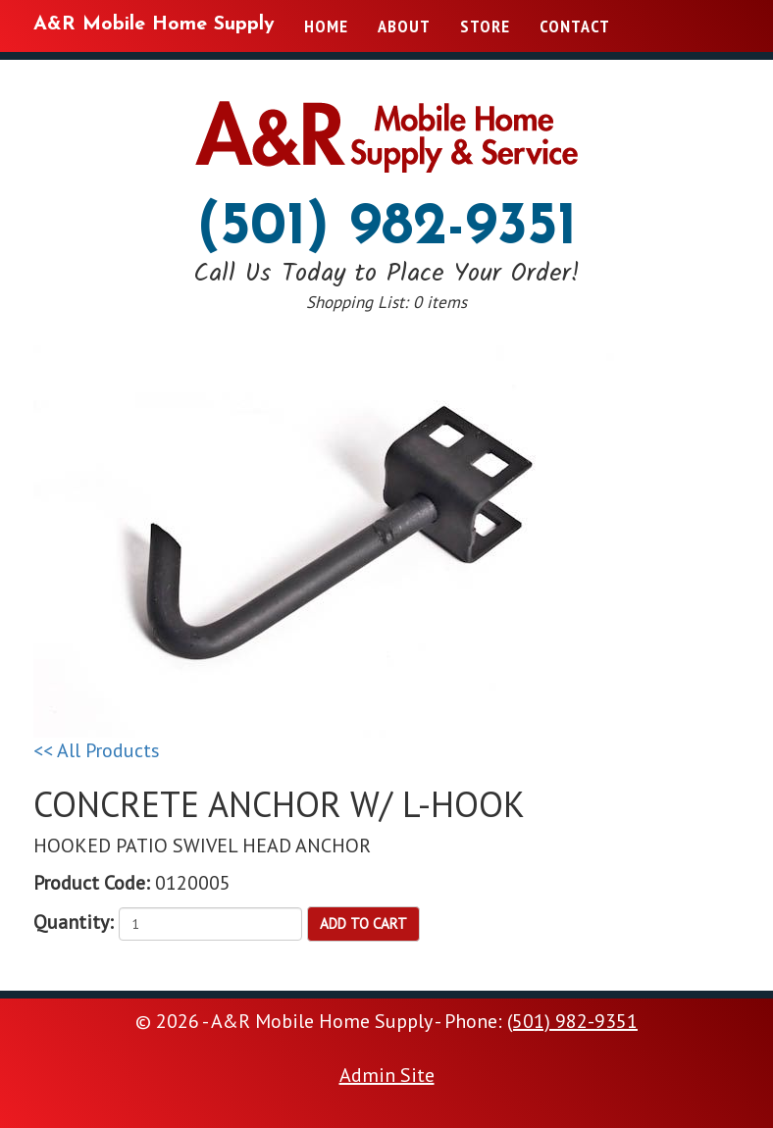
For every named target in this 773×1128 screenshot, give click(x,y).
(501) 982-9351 (387, 228)
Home (326, 26)
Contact (575, 26)
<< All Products (96, 750)
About (404, 26)
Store (485, 26)
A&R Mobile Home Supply (154, 24)
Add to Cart (363, 923)
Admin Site (387, 1075)
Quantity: (73, 922)
